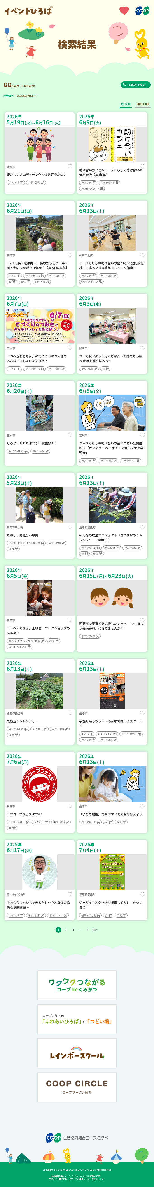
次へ (95, 930)
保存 (70, 166)
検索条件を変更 (138, 84)
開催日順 (143, 104)
